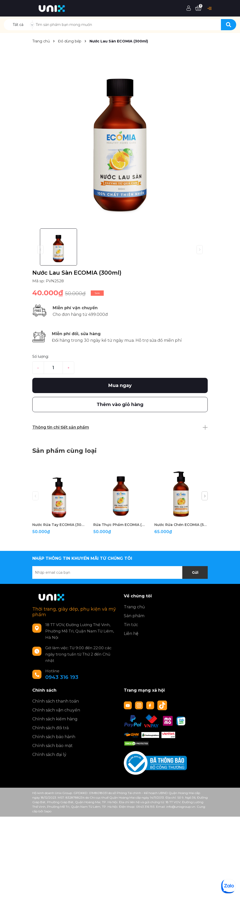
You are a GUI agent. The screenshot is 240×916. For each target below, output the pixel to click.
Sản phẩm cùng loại (64, 450)
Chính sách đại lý (49, 754)
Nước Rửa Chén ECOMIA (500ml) (181, 524)
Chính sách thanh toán (55, 701)
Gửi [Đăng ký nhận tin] (195, 572)
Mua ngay (120, 385)
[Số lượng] (53, 367)
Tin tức (131, 624)
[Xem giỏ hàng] (198, 8)
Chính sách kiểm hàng (55, 719)
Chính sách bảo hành (53, 736)
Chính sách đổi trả (50, 727)
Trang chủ (134, 606)
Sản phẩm (134, 615)
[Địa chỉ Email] (120, 572)
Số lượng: (40, 356)
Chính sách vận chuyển (56, 710)
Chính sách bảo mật (52, 745)
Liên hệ (131, 633)
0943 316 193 (61, 677)
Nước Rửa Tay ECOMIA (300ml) (59, 524)
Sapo (47, 811)
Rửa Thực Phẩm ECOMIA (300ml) (120, 524)
